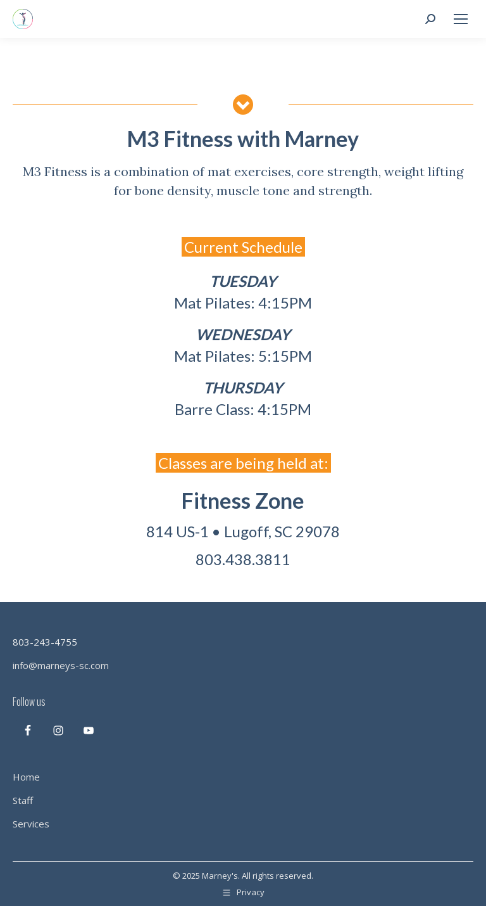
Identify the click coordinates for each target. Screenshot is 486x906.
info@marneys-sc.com (61, 665)
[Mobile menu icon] (460, 19)
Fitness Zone (243, 500)
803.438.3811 (243, 559)
